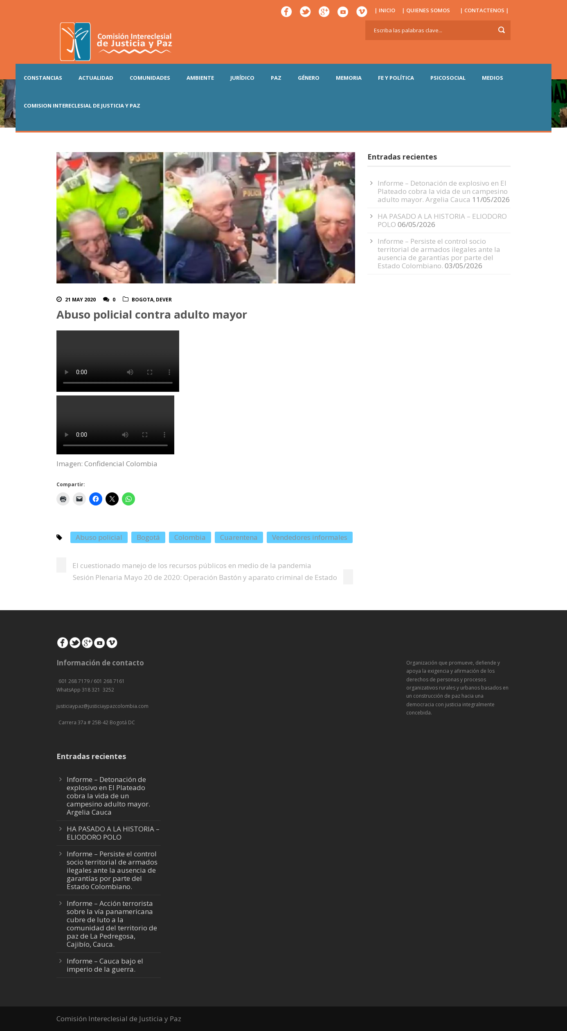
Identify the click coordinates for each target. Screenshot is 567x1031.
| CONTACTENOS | (484, 10)
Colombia (190, 537)
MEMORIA (349, 77)
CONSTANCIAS (43, 77)
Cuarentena (239, 537)
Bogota (142, 299)
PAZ (276, 77)
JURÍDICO (242, 77)
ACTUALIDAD (96, 77)
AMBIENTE (200, 77)
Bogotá (148, 537)
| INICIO (384, 10)
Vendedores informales (309, 537)
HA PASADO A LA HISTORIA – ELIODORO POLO (442, 220)
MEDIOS (492, 77)
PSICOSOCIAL (448, 77)
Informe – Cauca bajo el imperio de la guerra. (105, 965)
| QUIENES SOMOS (426, 10)
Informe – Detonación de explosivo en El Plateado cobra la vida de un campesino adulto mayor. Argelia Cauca (443, 191)
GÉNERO (309, 77)
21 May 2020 (80, 299)
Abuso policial (99, 537)
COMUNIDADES (150, 77)
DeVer (164, 299)
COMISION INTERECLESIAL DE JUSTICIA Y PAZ (82, 105)
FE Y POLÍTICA (396, 77)
